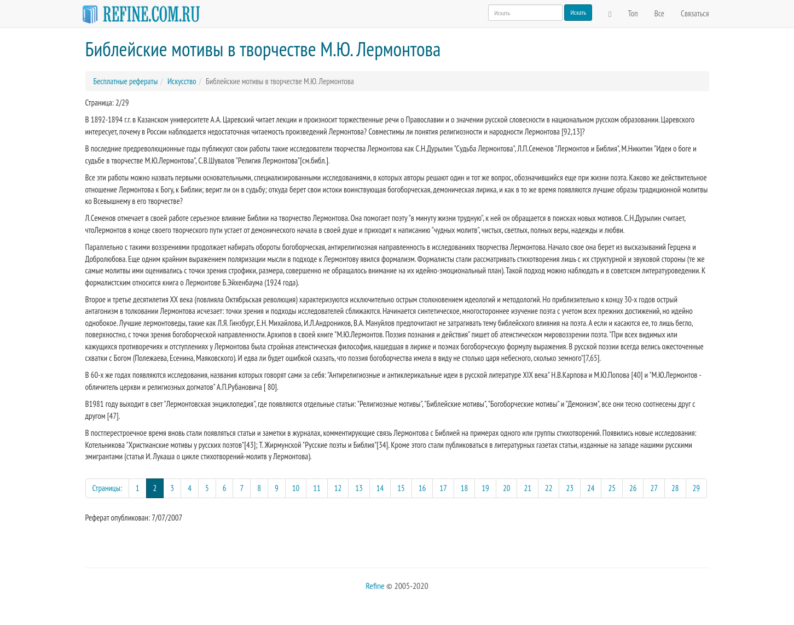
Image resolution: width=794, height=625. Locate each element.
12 (338, 488)
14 (380, 488)
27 (654, 488)
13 (359, 488)
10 (296, 488)
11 (317, 488)
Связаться (695, 13)
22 (549, 488)
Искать (578, 12)
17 (443, 488)
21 (527, 488)
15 (401, 488)
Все (659, 13)
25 (612, 488)
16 (422, 488)
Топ (633, 13)
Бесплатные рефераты (126, 81)
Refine (375, 585)
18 (464, 488)
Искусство (181, 81)
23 (569, 488)
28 (675, 488)
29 (696, 488)
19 (485, 488)
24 (591, 488)
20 (507, 488)
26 (633, 488)
